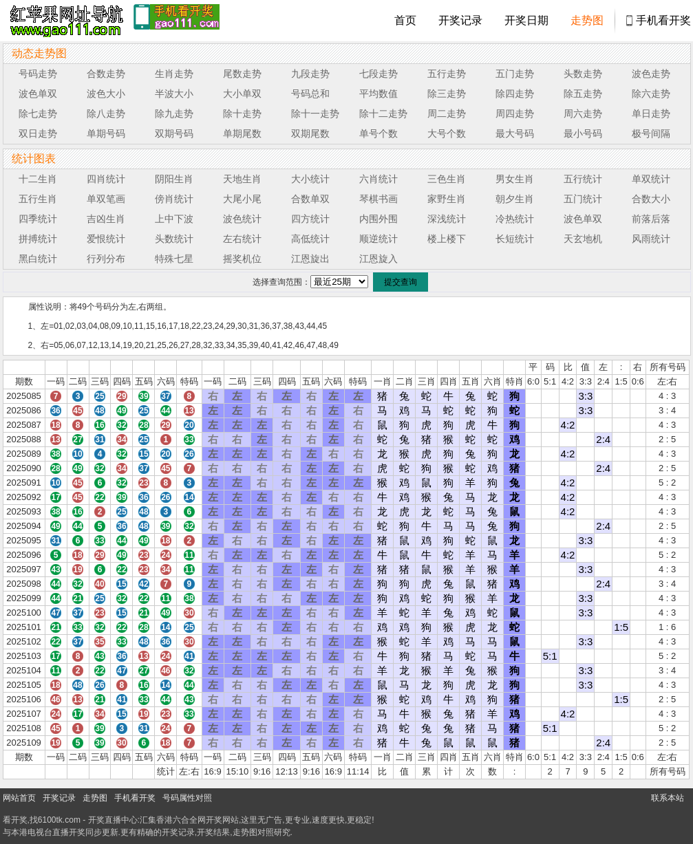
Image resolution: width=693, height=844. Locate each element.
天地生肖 (242, 178)
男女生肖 (514, 178)
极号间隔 (651, 133)
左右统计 (242, 238)
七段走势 (378, 73)
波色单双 (38, 93)
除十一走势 (315, 113)
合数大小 (651, 198)
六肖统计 (378, 178)
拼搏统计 (38, 238)
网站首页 (19, 798)
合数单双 (310, 198)
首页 (405, 20)
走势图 (587, 20)
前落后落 (651, 218)
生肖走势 (174, 73)
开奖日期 (526, 20)
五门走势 (514, 73)
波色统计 (242, 218)
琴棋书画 (378, 198)
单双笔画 (106, 198)
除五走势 (583, 93)
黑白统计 (38, 258)
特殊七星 (174, 258)
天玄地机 (583, 238)
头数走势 (583, 73)
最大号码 (514, 133)
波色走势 (651, 73)
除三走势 (446, 93)
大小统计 (310, 178)
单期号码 (106, 133)
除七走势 (38, 113)
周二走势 (446, 113)
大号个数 (446, 133)
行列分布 (106, 258)
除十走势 (242, 113)
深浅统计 (446, 218)
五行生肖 (38, 198)
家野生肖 (446, 198)
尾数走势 (242, 73)
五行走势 (446, 73)
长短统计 (514, 238)
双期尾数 (310, 133)
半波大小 (174, 93)
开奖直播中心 (113, 820)
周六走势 (583, 113)
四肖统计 (106, 178)
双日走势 (38, 133)
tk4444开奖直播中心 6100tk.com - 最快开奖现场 (65, 20)
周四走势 (514, 113)
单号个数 (378, 133)
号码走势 (38, 73)
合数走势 (106, 73)
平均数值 (378, 93)
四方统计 (310, 218)
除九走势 (174, 113)
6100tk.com (59, 820)
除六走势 (651, 93)
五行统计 (583, 178)
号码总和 (310, 93)
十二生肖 (38, 178)
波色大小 (106, 93)
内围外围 (378, 218)
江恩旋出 (310, 258)
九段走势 (310, 73)
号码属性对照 (187, 798)
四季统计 (38, 218)
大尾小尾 (242, 198)
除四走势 (514, 93)
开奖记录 (460, 20)
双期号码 (174, 133)
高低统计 (310, 238)
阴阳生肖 (174, 178)
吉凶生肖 (106, 218)
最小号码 (583, 133)
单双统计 (651, 178)
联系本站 (667, 798)
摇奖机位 (242, 258)
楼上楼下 (446, 238)
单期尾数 (242, 133)
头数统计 (174, 238)
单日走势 (651, 113)
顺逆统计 (378, 238)
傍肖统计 (174, 198)
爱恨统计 (106, 238)
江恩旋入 (378, 258)
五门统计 (583, 198)
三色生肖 (446, 178)
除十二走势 (383, 113)
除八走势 (106, 113)
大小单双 (242, 93)
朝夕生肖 (514, 198)
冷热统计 (514, 218)
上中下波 (174, 218)
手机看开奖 (663, 20)
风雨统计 (651, 238)
